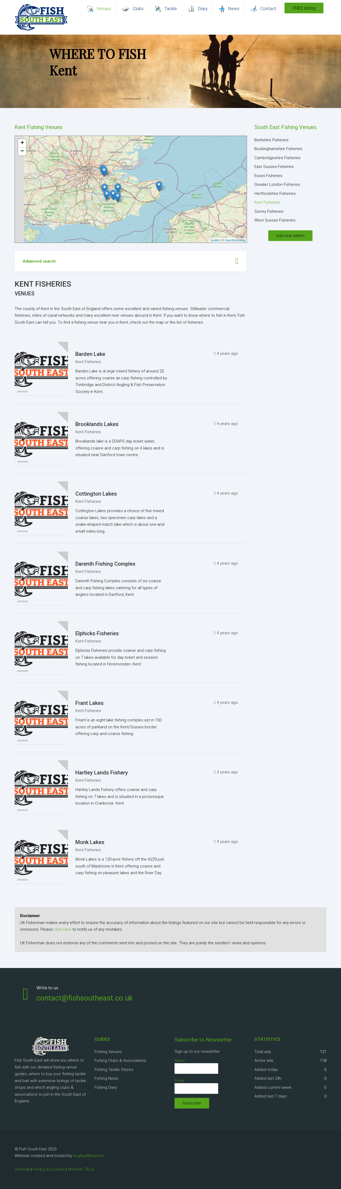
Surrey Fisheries (268, 211)
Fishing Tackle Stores (114, 1069)
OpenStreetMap (235, 240)
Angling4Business (88, 1155)
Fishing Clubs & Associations (120, 1060)
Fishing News (106, 1078)
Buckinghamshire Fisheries (278, 148)
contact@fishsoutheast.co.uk (84, 998)
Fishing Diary (106, 1087)
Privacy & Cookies (49, 1169)
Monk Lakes (89, 842)
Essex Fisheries (268, 175)
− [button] (22, 151)
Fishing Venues (108, 1051)
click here (62, 929)
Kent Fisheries (88, 361)
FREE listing (304, 8)
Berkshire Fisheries (271, 140)
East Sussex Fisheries (274, 166)
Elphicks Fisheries (97, 633)
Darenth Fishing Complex (105, 564)
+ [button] (22, 143)
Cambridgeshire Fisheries (277, 157)
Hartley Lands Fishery (101, 772)
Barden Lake (90, 354)
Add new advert (290, 235)
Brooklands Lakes (97, 424)
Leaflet (214, 240)
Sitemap (22, 1169)
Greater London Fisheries (277, 184)
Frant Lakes (89, 703)
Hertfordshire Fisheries (275, 193)
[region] (170, 71)
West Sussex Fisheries (274, 220)
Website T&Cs (81, 1169)
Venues (24, 293)
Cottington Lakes (96, 494)
